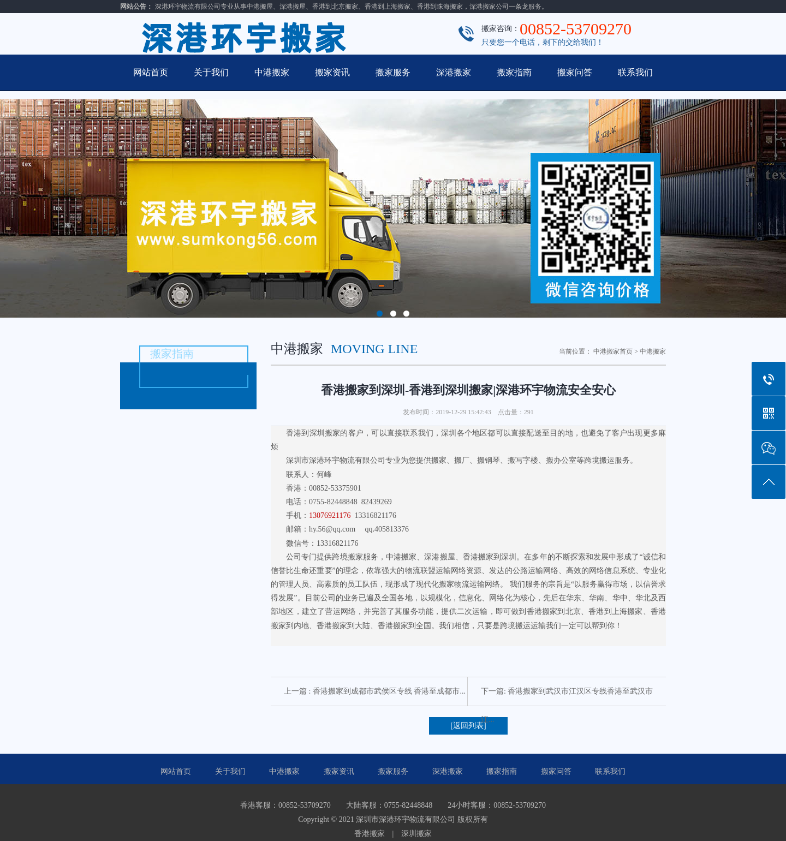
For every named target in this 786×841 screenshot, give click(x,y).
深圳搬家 (416, 834)
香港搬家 (369, 834)
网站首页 (150, 72)
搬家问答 (574, 72)
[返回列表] (468, 725)
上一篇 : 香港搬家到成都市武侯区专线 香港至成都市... (375, 691)
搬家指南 (514, 72)
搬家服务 (393, 72)
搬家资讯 (332, 72)
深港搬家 (453, 72)
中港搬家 (271, 72)
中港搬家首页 (613, 351)
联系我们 (635, 72)
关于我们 (211, 72)
